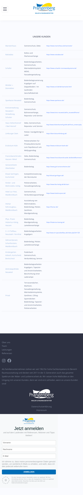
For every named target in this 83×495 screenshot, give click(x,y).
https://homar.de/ (52, 207)
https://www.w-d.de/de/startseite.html (59, 87)
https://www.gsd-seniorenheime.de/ (58, 167)
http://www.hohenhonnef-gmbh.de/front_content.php (64, 125)
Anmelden (28, 472)
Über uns (6, 342)
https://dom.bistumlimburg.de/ (56, 133)
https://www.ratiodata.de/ (54, 55)
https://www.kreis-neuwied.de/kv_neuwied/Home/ (62, 112)
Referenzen (7, 353)
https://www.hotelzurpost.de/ (56, 193)
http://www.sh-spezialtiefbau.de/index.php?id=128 (63, 233)
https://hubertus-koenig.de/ (55, 222)
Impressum (41, 410)
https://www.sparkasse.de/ (55, 100)
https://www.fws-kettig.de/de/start (57, 184)
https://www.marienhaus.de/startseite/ (59, 46)
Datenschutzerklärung (41, 406)
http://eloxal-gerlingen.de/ (55, 175)
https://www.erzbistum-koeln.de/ (57, 146)
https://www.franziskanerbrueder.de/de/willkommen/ (64, 158)
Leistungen (7, 349)
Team (4, 346)
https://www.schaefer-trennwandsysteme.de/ (61, 68)
